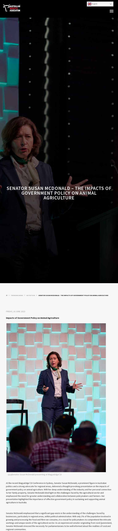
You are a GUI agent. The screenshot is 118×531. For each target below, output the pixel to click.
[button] (111, 11)
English (92, 4)
